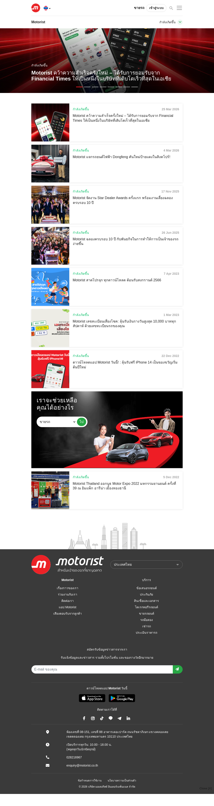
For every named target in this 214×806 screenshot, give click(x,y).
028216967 (74, 757)
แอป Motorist (67, 607)
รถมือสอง (146, 620)
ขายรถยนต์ (146, 613)
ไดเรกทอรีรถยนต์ (146, 607)
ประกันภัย (146, 594)
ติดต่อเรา (67, 601)
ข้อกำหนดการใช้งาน (90, 780)
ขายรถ (139, 8)
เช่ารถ (146, 626)
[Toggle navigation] (180, 22)
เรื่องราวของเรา (67, 588)
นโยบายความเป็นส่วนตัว (122, 780)
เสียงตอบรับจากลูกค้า (67, 613)
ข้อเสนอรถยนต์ (146, 588)
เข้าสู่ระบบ (156, 8)
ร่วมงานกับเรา (67, 594)
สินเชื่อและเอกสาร (146, 601)
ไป (82, 422)
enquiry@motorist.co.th (82, 765)
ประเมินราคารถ (146, 632)
